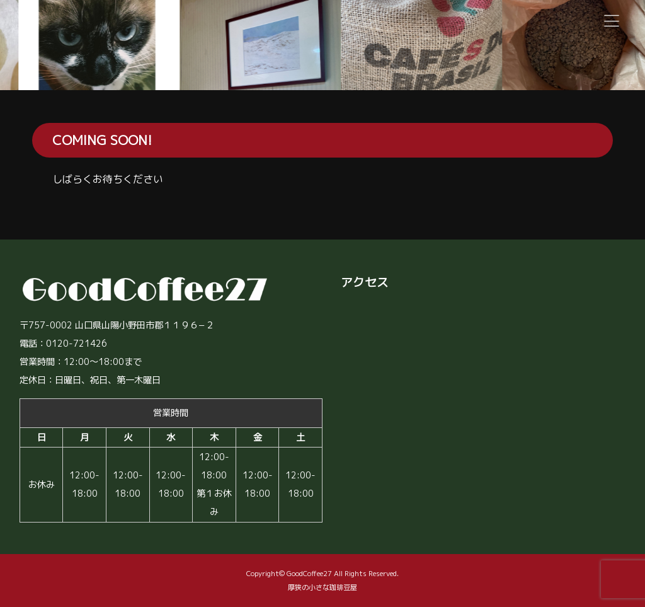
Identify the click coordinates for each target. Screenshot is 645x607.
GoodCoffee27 (309, 574)
